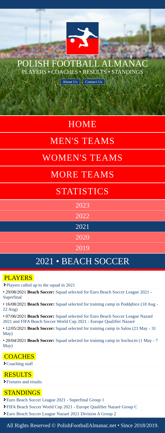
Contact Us (93, 82)
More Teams (82, 174)
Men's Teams (82, 141)
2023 (82, 205)
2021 (82, 226)
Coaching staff (19, 363)
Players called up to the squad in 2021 (40, 284)
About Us (70, 82)
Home (82, 124)
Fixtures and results (24, 381)
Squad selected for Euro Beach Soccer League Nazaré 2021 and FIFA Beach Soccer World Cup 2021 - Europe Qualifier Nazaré (78, 319)
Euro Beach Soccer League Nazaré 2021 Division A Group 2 (61, 413)
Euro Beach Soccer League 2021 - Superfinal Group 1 (55, 399)
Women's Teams (82, 158)
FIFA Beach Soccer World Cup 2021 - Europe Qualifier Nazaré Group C (71, 406)
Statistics (82, 191)
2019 (82, 248)
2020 (82, 237)
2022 (82, 216)
